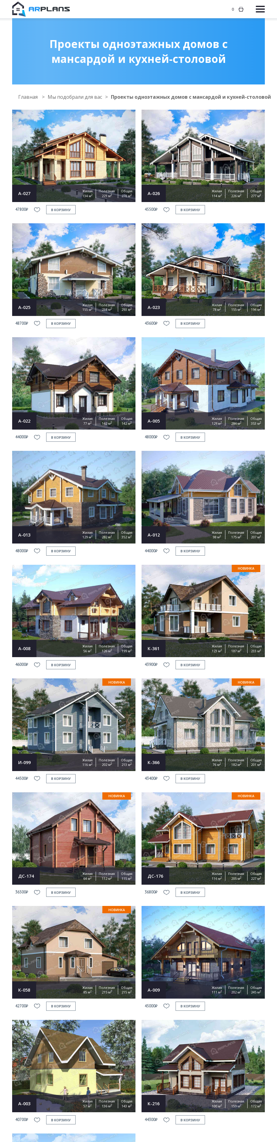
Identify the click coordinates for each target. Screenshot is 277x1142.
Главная (28, 97)
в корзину (61, 209)
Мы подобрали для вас (75, 97)
